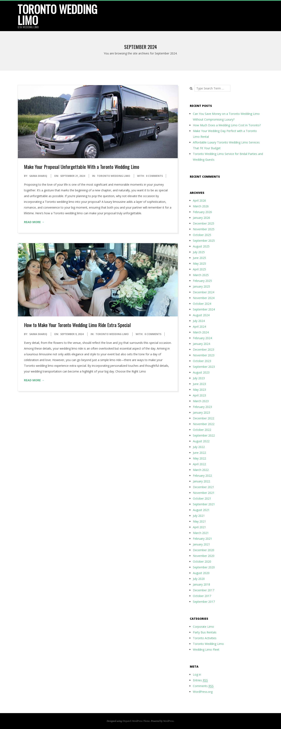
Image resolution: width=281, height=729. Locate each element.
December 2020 (203, 550)
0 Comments (154, 176)
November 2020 (203, 556)
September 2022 (204, 435)
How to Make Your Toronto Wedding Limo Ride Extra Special (77, 324)
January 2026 (201, 218)
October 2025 (202, 235)
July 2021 (199, 516)
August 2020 (201, 573)
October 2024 (202, 304)
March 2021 (201, 533)
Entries (200, 680)
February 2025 (202, 281)
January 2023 (201, 412)
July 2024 (199, 321)
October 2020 (202, 561)
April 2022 (199, 464)
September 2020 (204, 567)
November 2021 (203, 493)
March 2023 (201, 401)
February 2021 (202, 539)
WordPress (168, 721)
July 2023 (199, 378)
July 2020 (199, 579)
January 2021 (201, 544)
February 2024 (202, 338)
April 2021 (199, 527)
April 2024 (199, 326)
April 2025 (199, 269)
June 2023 (199, 384)
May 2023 (199, 390)
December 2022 (203, 418)
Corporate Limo (203, 627)
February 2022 (202, 475)
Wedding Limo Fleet (206, 649)
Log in (197, 674)
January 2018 (201, 584)
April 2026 (199, 200)
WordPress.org (203, 692)
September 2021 (204, 504)
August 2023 (201, 372)
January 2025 (201, 286)
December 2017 (203, 590)
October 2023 (202, 361)
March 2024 (201, 332)
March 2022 (201, 470)
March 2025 (201, 275)
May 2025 (199, 263)
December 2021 (203, 487)
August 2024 (201, 315)
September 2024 (204, 309)
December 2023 (203, 349)
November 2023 (203, 355)
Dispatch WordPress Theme (136, 721)
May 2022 (199, 458)
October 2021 (202, 498)
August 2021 (201, 510)
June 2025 (199, 258)
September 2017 (204, 602)
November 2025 (203, 229)
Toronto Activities (204, 638)
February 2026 (202, 212)
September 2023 (204, 367)
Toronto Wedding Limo (57, 14)
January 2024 (201, 344)
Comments (203, 686)
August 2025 (201, 246)
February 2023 (202, 407)
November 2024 (203, 298)
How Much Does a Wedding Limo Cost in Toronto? (227, 125)
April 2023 (199, 395)
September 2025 (204, 241)
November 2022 (203, 424)
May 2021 (199, 521)
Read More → (34, 222)
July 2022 (199, 447)
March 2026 (201, 206)
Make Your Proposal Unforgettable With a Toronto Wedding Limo (81, 166)
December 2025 (203, 223)
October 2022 (202, 430)
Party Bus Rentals (204, 632)
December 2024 (203, 292)
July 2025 (199, 252)
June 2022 (199, 453)
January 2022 (201, 481)
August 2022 (201, 441)
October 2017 (202, 596)
